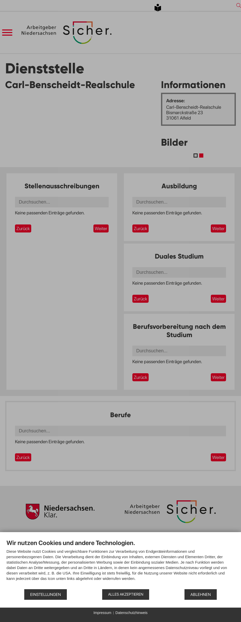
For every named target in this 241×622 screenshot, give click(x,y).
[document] (120, 564)
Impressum (102, 613)
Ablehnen (200, 594)
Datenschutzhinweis (131, 613)
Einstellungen (45, 594)
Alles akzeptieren (125, 594)
